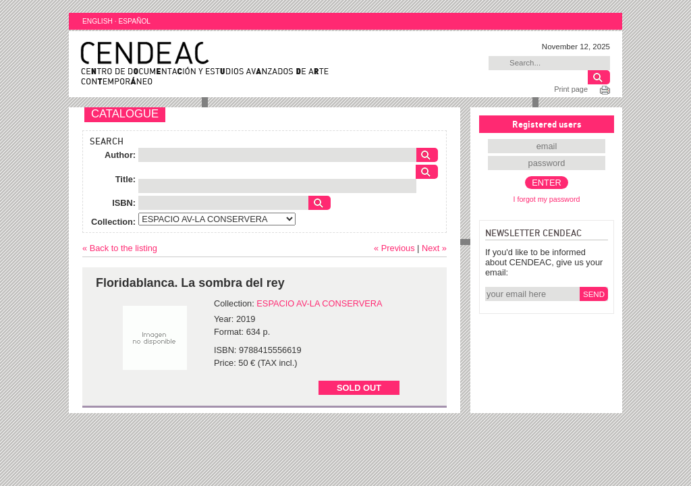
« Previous (394, 248)
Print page (571, 89)
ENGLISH (97, 21)
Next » (434, 248)
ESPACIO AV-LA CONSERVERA (319, 303)
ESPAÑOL (134, 21)
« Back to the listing (119, 248)
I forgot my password (547, 199)
